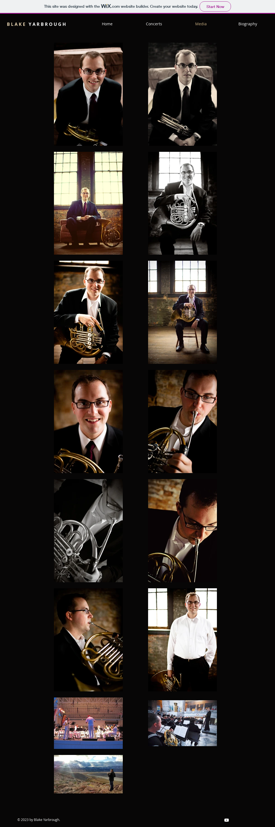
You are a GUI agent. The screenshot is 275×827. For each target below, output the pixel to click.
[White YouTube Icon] (226, 820)
